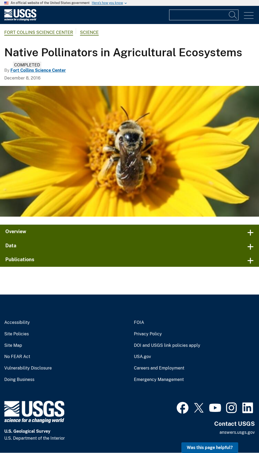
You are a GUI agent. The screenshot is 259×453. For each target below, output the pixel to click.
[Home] (20, 19)
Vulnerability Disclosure (28, 368)
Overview (15, 231)
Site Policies (16, 334)
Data (10, 245)
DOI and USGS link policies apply (167, 345)
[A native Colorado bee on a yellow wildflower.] (129, 151)
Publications (19, 259)
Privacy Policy (148, 334)
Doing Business (19, 379)
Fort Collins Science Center (38, 32)
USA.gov (142, 356)
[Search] (233, 15)
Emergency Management (159, 379)
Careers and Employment (159, 368)
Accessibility (17, 322)
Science (89, 32)
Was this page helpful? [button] (210, 447)
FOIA (139, 322)
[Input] (203, 15)
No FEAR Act (17, 356)
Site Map (13, 345)
